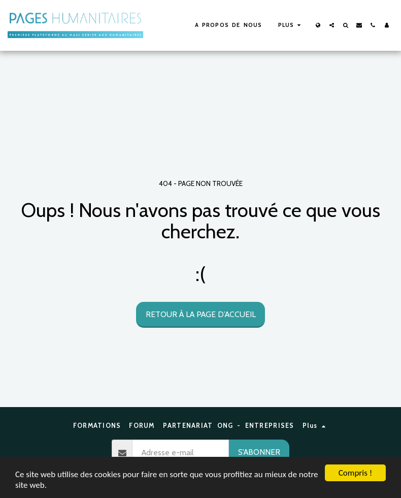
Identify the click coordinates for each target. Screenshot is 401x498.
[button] (331, 25)
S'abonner (259, 452)
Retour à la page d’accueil (201, 314)
